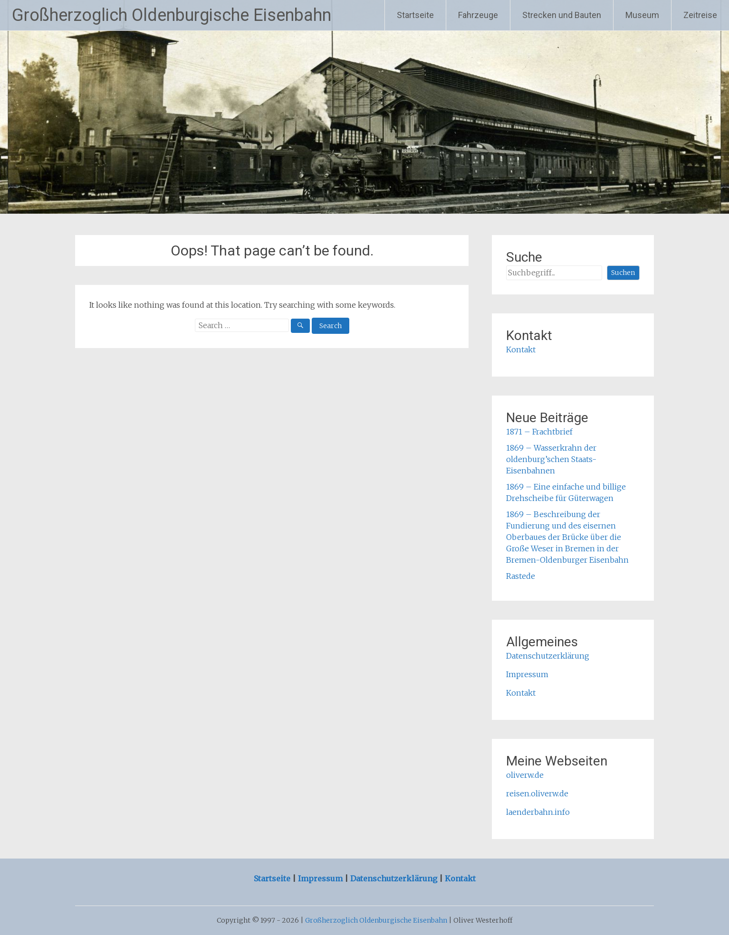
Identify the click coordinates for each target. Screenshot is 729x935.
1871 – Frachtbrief (539, 431)
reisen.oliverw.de (537, 793)
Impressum (527, 674)
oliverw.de (525, 775)
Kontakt (521, 349)
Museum (642, 15)
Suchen (623, 272)
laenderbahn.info (538, 812)
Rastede (520, 576)
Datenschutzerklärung (547, 656)
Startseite (415, 15)
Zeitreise (700, 15)
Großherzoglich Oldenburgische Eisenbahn (171, 15)
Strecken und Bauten (561, 15)
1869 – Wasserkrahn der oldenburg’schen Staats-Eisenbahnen (551, 459)
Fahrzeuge (478, 15)
